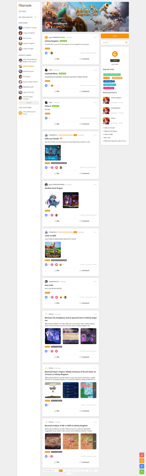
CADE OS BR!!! (108, 134)
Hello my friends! (109, 128)
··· (86, 471)
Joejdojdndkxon (115, 108)
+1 (95, 336)
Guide (48, 48)
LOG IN (115, 60)
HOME (22, 11)
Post (115, 36)
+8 (95, 441)
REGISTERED (115, 64)
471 (91, 471)
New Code (107, 137)
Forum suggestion (57, 347)
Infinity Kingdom (60, 23)
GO (73, 474)
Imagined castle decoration (59, 163)
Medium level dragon (110, 131)
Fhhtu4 (113, 118)
